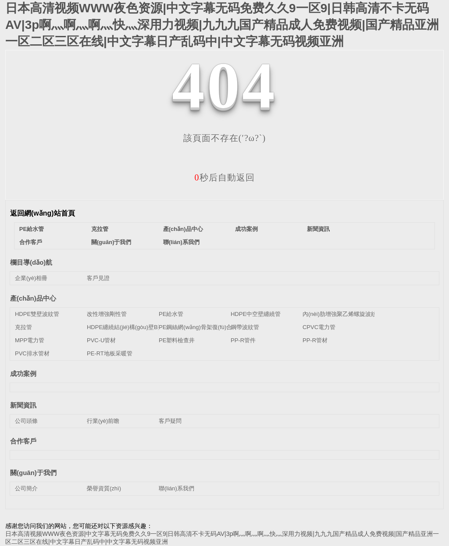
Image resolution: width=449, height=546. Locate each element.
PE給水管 (31, 229)
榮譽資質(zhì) (104, 488)
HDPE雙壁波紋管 (37, 314)
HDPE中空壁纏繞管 (256, 314)
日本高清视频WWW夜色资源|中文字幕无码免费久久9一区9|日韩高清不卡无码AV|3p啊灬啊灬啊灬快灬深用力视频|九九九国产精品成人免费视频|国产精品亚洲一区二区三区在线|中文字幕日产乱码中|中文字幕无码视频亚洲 (222, 24)
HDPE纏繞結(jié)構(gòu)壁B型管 (128, 327)
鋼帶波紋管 (245, 327)
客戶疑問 (170, 421)
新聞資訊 (318, 229)
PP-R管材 (315, 340)
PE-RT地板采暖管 (109, 353)
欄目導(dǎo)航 (31, 262)
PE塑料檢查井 (177, 340)
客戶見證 (98, 278)
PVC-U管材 (101, 340)
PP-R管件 (243, 340)
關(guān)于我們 (111, 242)
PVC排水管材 (32, 353)
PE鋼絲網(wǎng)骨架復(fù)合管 (198, 327)
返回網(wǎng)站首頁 (42, 213)
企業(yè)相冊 (31, 278)
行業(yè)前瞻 (103, 421)
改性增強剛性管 (107, 314)
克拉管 (99, 229)
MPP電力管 (29, 340)
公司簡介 (26, 488)
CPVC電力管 (319, 327)
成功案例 (246, 229)
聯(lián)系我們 (181, 242)
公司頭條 (26, 421)
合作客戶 (30, 242)
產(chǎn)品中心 (183, 229)
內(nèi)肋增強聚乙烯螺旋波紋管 (342, 314)
